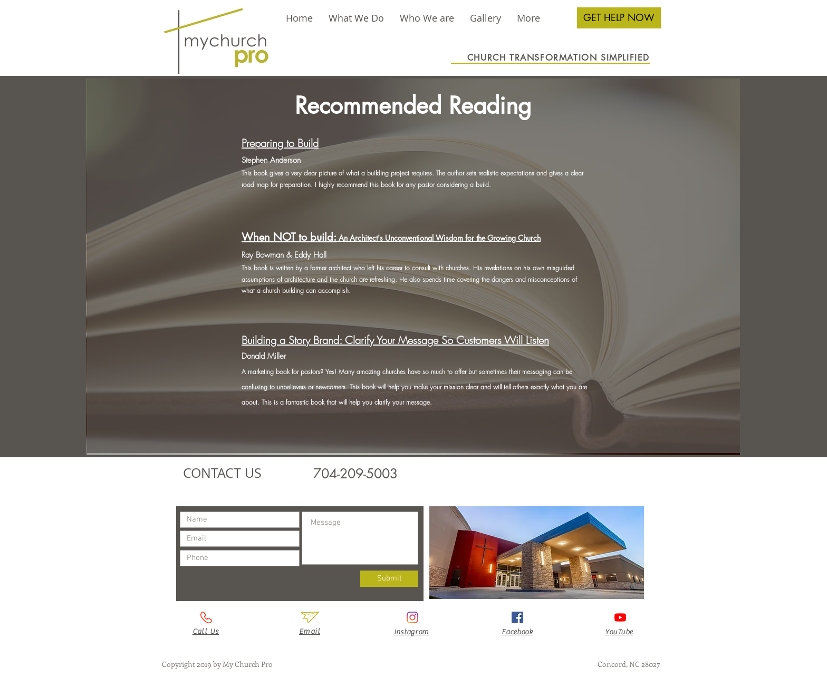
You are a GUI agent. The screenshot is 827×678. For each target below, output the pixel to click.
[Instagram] (412, 617)
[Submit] (389, 579)
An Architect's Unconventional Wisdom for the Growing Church (438, 238)
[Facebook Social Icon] (517, 617)
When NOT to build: (289, 237)
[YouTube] (620, 617)
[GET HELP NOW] (619, 17)
